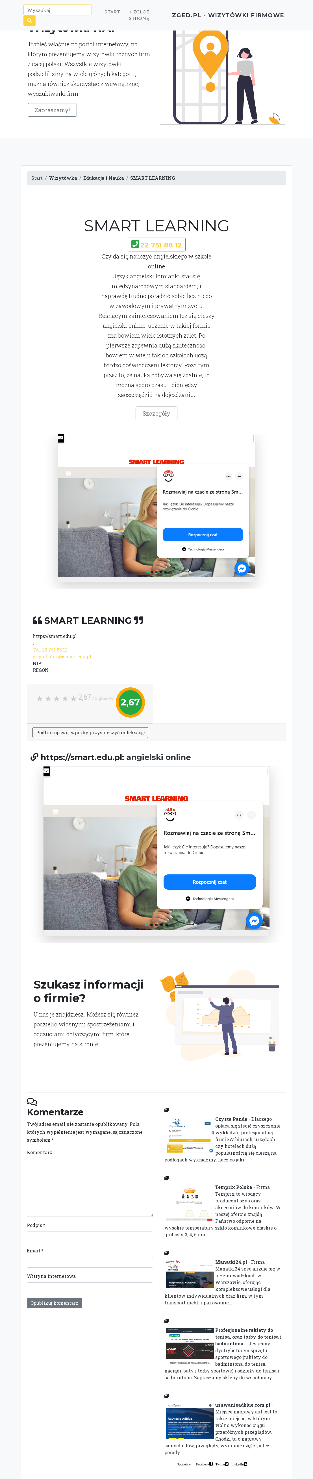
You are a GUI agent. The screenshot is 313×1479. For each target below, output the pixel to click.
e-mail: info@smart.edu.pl (62, 656)
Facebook (202, 1464)
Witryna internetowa (51, 1276)
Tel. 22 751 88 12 (50, 650)
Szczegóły (156, 413)
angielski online (158, 757)
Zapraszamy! (52, 110)
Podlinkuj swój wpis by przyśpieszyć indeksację (90, 732)
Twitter (220, 1464)
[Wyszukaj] (58, 12)
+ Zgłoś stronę (128, 17)
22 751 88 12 (161, 245)
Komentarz (39, 1152)
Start (101, 14)
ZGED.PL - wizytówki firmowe (218, 17)
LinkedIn (237, 1464)
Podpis (36, 1225)
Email (35, 1251)
